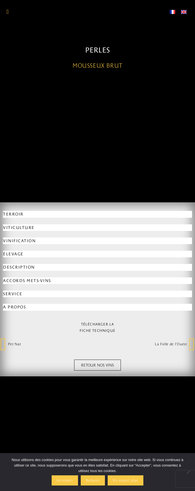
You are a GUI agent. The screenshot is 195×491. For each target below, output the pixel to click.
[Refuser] (188, 472)
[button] (7, 11)
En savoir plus (125, 480)
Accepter (65, 480)
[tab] (97, 329)
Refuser (93, 480)
